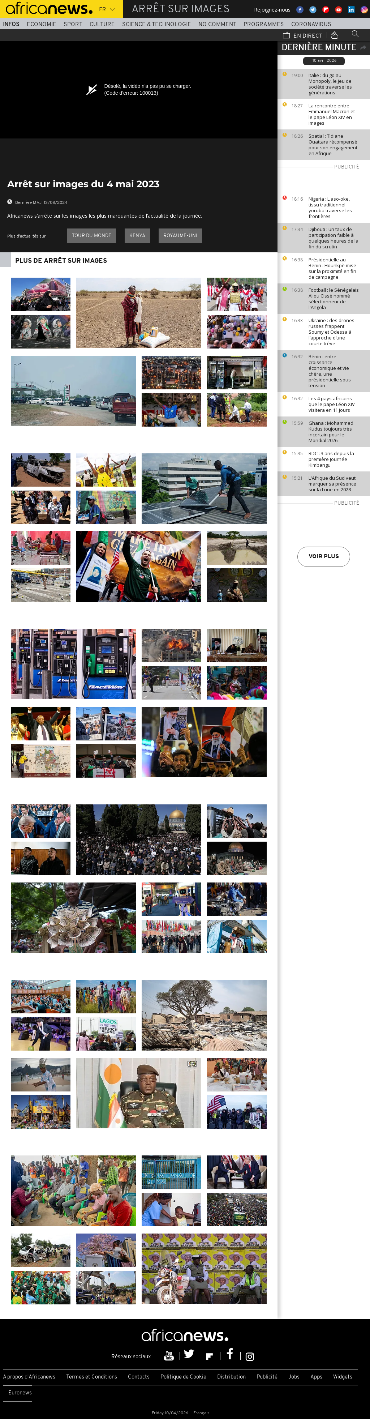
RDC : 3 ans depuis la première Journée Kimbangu (331, 459)
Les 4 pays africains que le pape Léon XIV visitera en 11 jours (332, 404)
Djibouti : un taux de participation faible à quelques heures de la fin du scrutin (333, 237)
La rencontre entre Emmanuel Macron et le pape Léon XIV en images (332, 114)
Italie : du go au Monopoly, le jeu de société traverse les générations (330, 83)
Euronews (20, 1393)
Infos (11, 24)
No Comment (217, 24)
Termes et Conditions (91, 1377)
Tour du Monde (91, 236)
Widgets (342, 1377)
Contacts (139, 1377)
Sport (73, 24)
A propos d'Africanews (29, 1377)
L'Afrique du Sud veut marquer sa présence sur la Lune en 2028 (332, 483)
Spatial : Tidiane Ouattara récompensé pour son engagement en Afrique (333, 144)
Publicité (267, 1377)
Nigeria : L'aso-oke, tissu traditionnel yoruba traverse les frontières (330, 207)
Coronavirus (311, 24)
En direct (302, 36)
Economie (41, 24)
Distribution (231, 1377)
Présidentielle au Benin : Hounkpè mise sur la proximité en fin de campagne (332, 268)
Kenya (137, 236)
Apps (316, 1377)
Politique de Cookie (183, 1377)
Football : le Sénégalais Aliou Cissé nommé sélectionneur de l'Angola (334, 298)
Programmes (264, 24)
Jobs (294, 1377)
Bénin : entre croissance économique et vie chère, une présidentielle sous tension (330, 371)
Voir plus (324, 557)
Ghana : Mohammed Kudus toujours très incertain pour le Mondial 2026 (331, 431)
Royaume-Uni (180, 236)
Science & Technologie (156, 24)
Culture (102, 24)
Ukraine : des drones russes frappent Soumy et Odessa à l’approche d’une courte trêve (331, 331)
